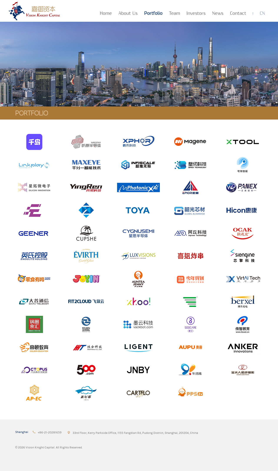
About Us (128, 13)
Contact (238, 13)
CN (262, 13)
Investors (196, 13)
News (217, 13)
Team (174, 13)
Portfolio (153, 13)
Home (106, 13)
